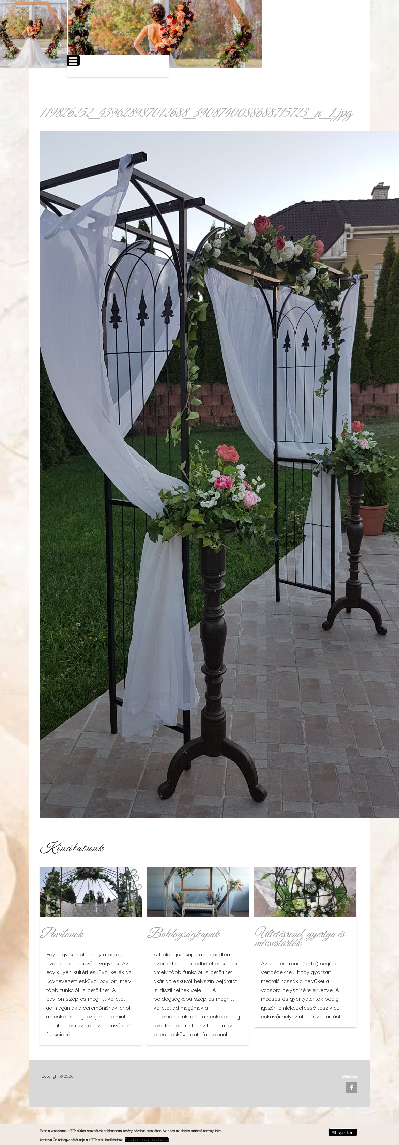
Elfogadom (343, 1132)
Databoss (349, 1076)
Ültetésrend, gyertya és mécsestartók (299, 938)
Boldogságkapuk (183, 934)
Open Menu (73, 60)
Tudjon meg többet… (147, 1139)
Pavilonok (61, 934)
